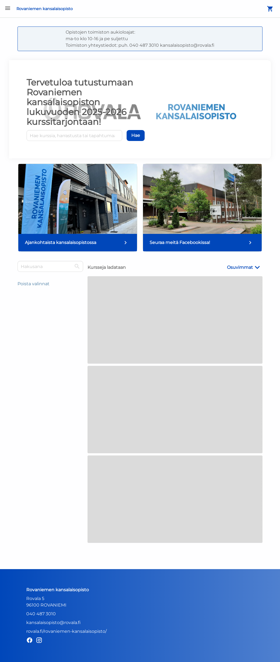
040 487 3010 (41, 613)
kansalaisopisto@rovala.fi (53, 622)
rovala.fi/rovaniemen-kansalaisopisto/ (66, 631)
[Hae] (136, 135)
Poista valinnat (33, 283)
